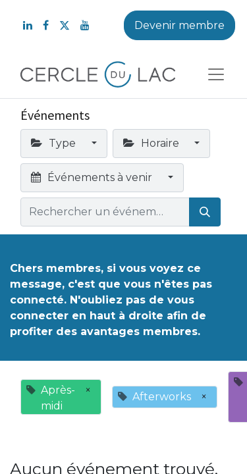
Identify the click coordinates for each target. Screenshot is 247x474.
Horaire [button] (152, 143)
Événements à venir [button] (93, 177)
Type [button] (54, 143)
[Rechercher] (205, 212)
